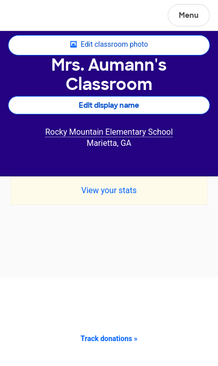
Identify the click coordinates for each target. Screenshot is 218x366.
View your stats (109, 190)
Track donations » (109, 338)
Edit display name (109, 105)
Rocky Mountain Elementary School (109, 132)
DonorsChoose (32, 16)
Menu (189, 15)
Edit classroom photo (109, 44)
